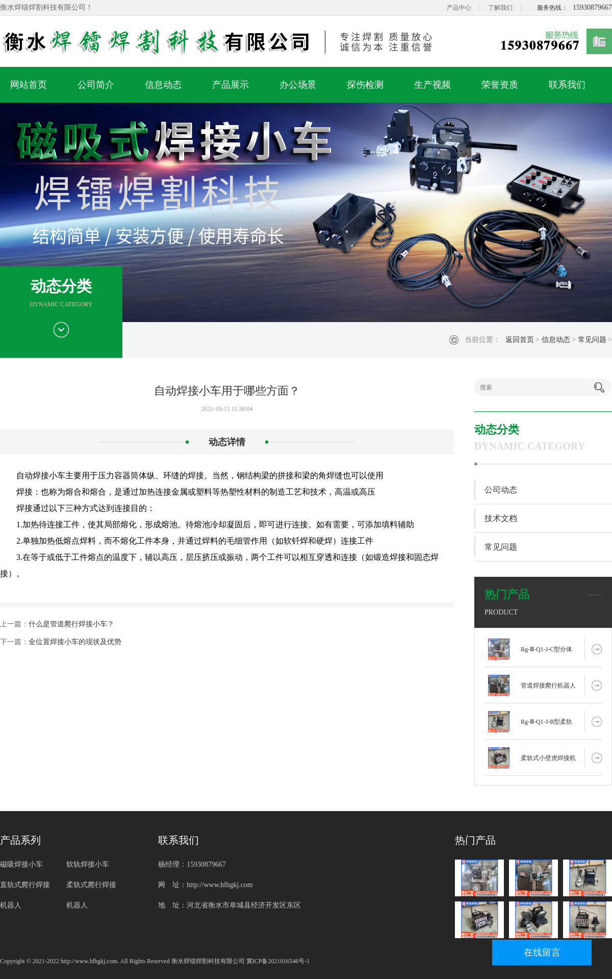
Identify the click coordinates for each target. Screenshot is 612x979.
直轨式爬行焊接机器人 (25, 895)
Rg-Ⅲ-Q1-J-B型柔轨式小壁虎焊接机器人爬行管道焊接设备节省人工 (548, 725)
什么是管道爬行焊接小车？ (71, 624)
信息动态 (163, 85)
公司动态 (500, 489)
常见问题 (592, 340)
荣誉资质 (499, 85)
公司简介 (96, 85)
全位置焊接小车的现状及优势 (75, 642)
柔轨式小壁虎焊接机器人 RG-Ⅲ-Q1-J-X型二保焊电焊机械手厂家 (548, 761)
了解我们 (500, 7)
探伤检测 (365, 85)
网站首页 (28, 85)
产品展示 (230, 85)
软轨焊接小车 (87, 864)
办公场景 (297, 85)
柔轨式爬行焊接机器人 (91, 895)
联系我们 (567, 85)
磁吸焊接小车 (21, 864)
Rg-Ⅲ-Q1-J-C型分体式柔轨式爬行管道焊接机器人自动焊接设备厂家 (548, 653)
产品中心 (459, 7)
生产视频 (432, 85)
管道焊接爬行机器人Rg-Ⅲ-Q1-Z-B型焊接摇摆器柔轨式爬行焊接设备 (548, 689)
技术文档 (500, 518)
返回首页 (519, 340)
